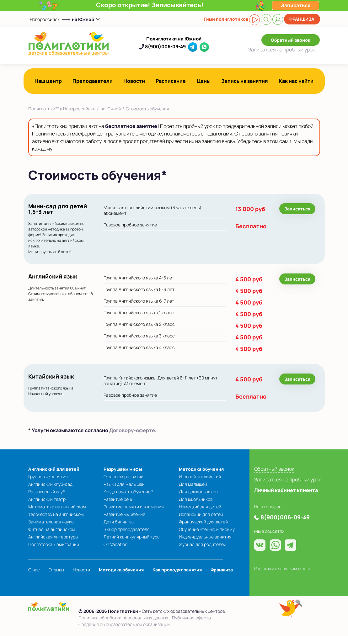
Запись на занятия (244, 80)
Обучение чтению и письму (207, 529)
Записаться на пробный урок (287, 479)
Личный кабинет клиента (286, 490)
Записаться (281, 49)
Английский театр (47, 499)
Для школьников (195, 499)
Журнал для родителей (202, 544)
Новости (134, 80)
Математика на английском (57, 507)
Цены (204, 80)
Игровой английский (200, 477)
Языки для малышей (124, 484)
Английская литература (53, 537)
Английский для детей (53, 469)
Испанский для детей (201, 514)
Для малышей (193, 484)
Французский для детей (203, 522)
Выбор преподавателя (127, 529)
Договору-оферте (132, 430)
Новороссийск (45, 19)
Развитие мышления (124, 514)
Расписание (171, 80)
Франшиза (301, 19)
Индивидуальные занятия (205, 537)
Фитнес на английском (51, 529)
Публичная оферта (191, 618)
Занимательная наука (51, 522)
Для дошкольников (198, 492)
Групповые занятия (48, 477)
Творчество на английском (56, 514)
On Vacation (115, 544)
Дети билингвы (119, 522)
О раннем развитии (123, 477)
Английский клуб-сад (50, 484)
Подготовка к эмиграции (53, 544)
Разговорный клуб (46, 492)
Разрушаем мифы (123, 469)
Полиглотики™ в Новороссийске (61, 109)
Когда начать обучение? (128, 492)
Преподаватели (92, 80)
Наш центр (48, 80)
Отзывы (56, 570)
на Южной (110, 109)
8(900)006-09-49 (165, 46)
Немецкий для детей (200, 507)
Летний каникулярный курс (132, 537)
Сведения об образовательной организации (124, 624)
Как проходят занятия (177, 570)
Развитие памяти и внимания (134, 507)
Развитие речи (118, 499)
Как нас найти (296, 80)
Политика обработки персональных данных (123, 618)
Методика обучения (201, 469)
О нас (34, 570)
